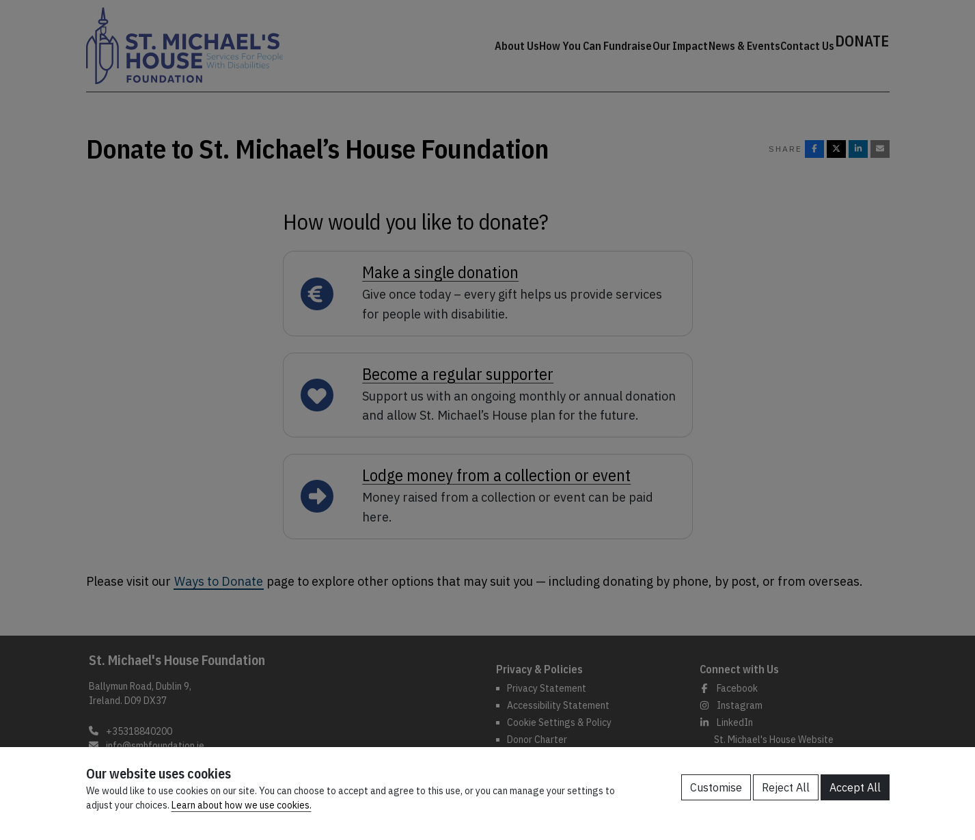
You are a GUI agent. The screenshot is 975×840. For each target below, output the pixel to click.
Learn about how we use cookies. (241, 805)
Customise (716, 787)
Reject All (786, 787)
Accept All (855, 787)
